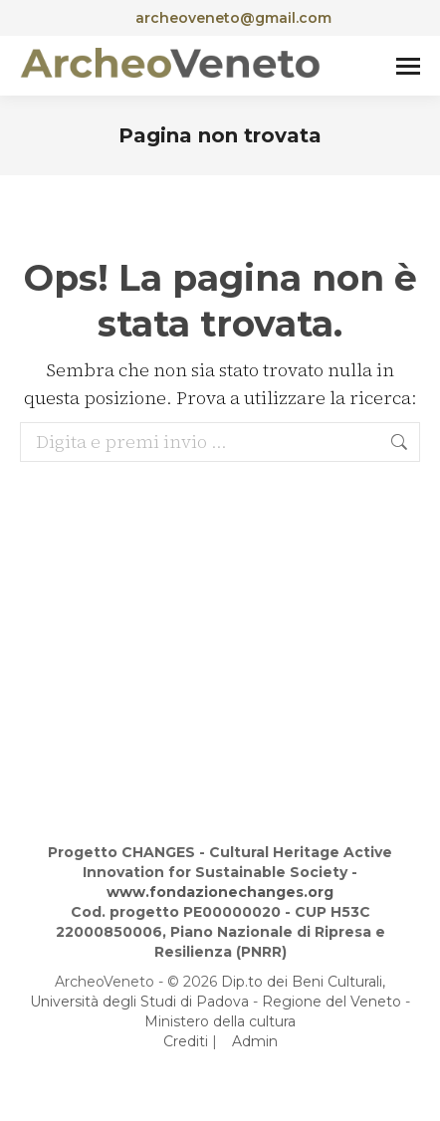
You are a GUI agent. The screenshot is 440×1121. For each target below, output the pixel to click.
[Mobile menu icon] (408, 66)
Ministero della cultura (220, 1021)
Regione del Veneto (331, 1001)
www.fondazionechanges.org (220, 892)
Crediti (185, 1041)
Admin (255, 1041)
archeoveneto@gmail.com (220, 18)
